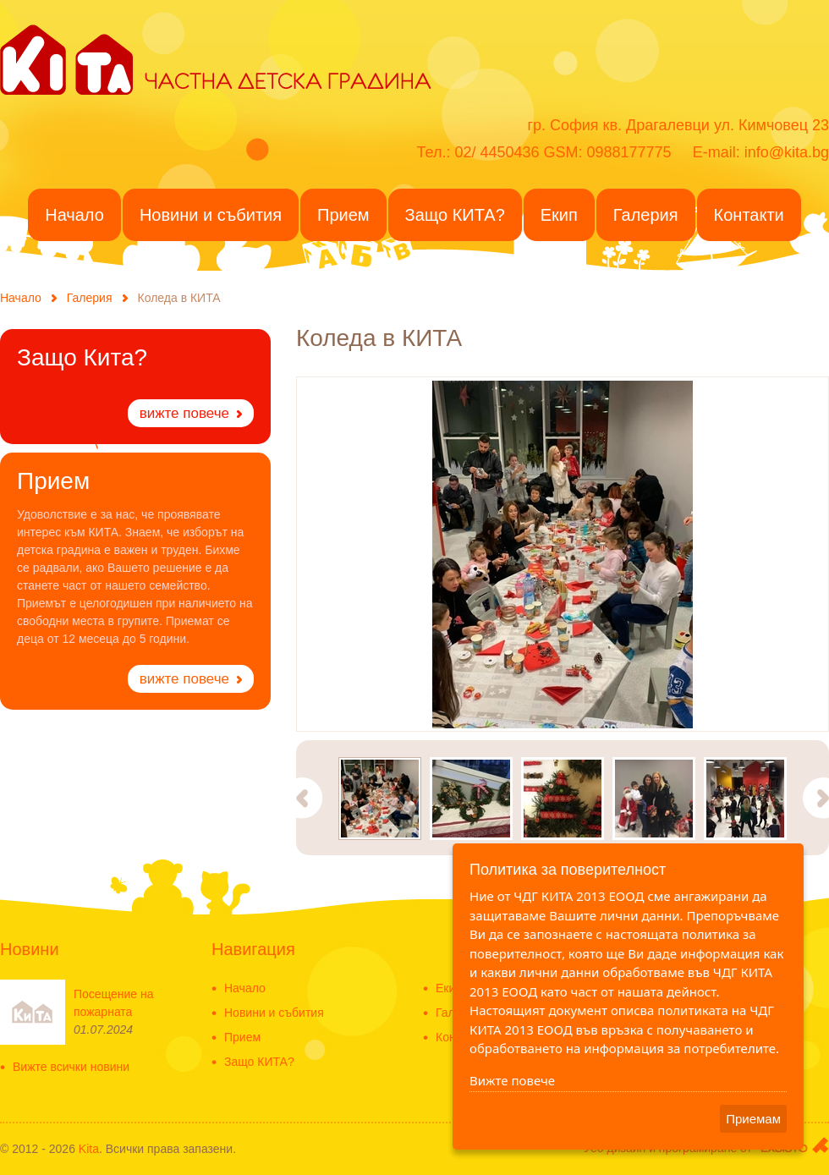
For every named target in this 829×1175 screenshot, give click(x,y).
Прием (242, 1037)
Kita (89, 1149)
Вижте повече (512, 1080)
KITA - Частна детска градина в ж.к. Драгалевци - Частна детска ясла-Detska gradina (66, 58)
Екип (449, 988)
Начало (20, 298)
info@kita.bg (786, 152)
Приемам (753, 1119)
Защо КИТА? (259, 1062)
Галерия (90, 298)
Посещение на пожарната (114, 1003)
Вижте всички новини (71, 1067)
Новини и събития (274, 1013)
